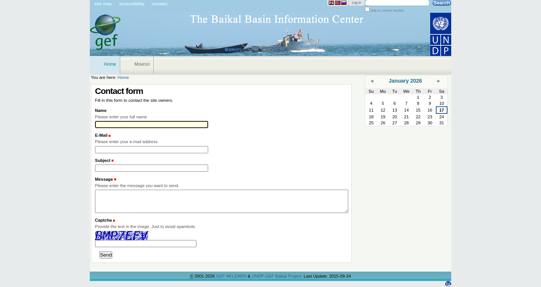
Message (104, 179)
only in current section (387, 10)
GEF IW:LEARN (232, 276)
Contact (159, 4)
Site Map (103, 4)
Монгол (142, 64)
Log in (356, 3)
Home (110, 64)
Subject (103, 160)
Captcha (103, 220)
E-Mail (102, 135)
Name (101, 110)
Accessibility (132, 4)
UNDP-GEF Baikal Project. (278, 276)
